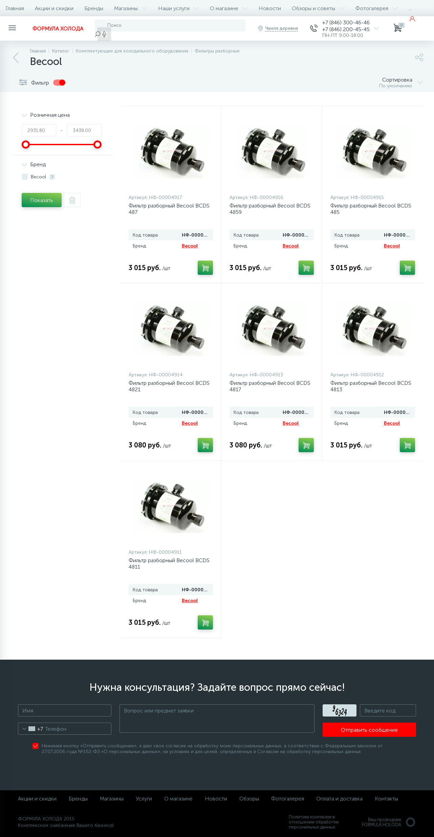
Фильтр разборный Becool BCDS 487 (169, 208)
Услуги (144, 798)
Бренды (93, 8)
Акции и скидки (54, 8)
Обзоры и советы (318, 8)
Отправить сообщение (369, 730)
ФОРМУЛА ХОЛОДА (57, 28)
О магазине (229, 8)
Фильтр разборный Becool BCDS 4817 (270, 386)
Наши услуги (178, 8)
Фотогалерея (376, 8)
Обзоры (249, 798)
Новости (270, 8)
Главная (14, 8)
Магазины (130, 8)
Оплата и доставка (339, 798)
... (410, 8)
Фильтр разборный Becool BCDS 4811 (169, 563)
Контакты (386, 798)
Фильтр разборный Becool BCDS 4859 (270, 208)
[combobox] (30, 728)
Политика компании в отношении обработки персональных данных (314, 822)
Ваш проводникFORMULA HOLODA (389, 822)
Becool (190, 246)
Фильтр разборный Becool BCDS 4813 (370, 386)
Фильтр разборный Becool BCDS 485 (370, 208)
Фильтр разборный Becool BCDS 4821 (169, 386)
